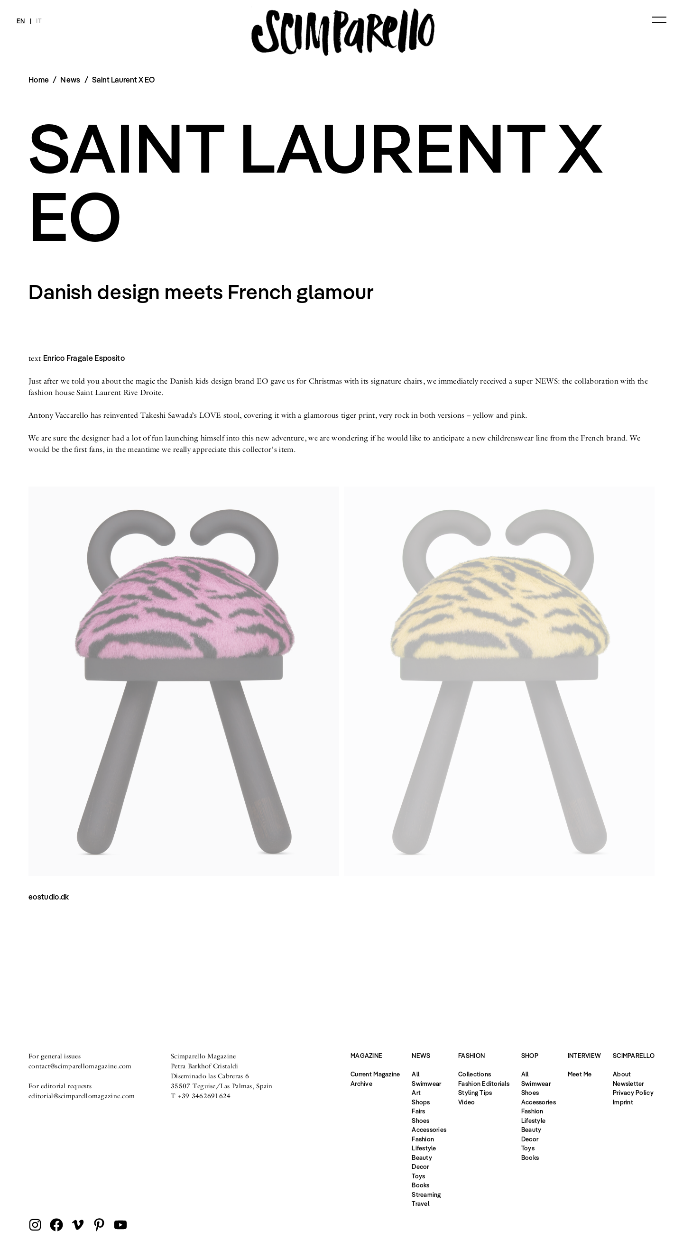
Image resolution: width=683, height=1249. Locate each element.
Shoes (420, 1120)
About (622, 1074)
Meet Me (580, 1074)
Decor (420, 1166)
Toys (418, 1176)
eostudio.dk (48, 896)
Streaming (426, 1194)
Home (38, 79)
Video (466, 1102)
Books (420, 1185)
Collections (474, 1074)
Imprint (623, 1102)
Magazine (366, 1055)
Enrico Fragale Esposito (84, 358)
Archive (361, 1083)
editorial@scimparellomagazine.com (81, 1096)
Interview (584, 1055)
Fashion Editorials (483, 1083)
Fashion (423, 1139)
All (415, 1074)
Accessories (429, 1129)
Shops (421, 1102)
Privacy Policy (633, 1092)
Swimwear (426, 1083)
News (70, 79)
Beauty (422, 1157)
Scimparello (634, 1055)
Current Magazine (375, 1074)
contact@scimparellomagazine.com (80, 1066)
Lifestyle (424, 1148)
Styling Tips (475, 1092)
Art (416, 1092)
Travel (420, 1203)
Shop (529, 1055)
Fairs (418, 1111)
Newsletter (628, 1083)
